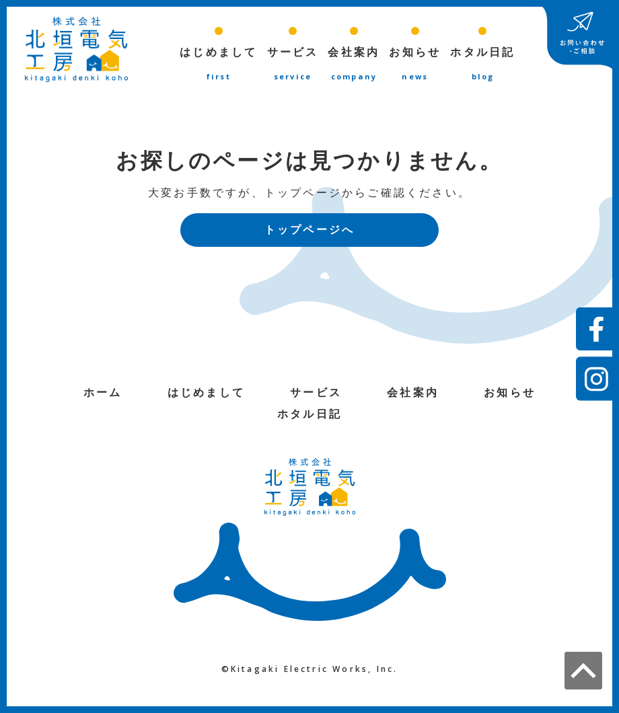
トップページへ (309, 231)
